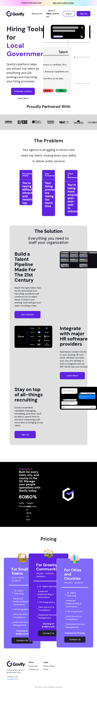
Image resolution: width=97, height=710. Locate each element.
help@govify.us (13, 679)
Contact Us (34, 669)
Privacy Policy (49, 666)
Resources (33, 666)
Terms (45, 669)
